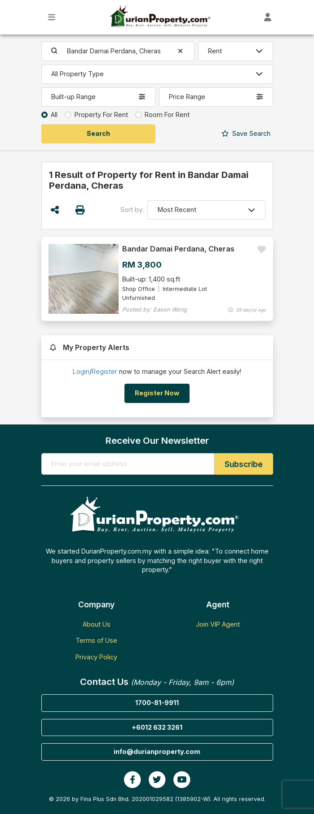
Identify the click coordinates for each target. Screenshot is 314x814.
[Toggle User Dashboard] (268, 17)
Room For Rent (167, 114)
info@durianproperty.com (157, 751)
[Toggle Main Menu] (51, 17)
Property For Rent (101, 114)
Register (104, 371)
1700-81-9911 (157, 702)
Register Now (157, 393)
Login (81, 371)
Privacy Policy (96, 657)
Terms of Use (96, 640)
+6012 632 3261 (157, 727)
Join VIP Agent (218, 624)
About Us (97, 624)
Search (245, 133)
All (54, 114)
